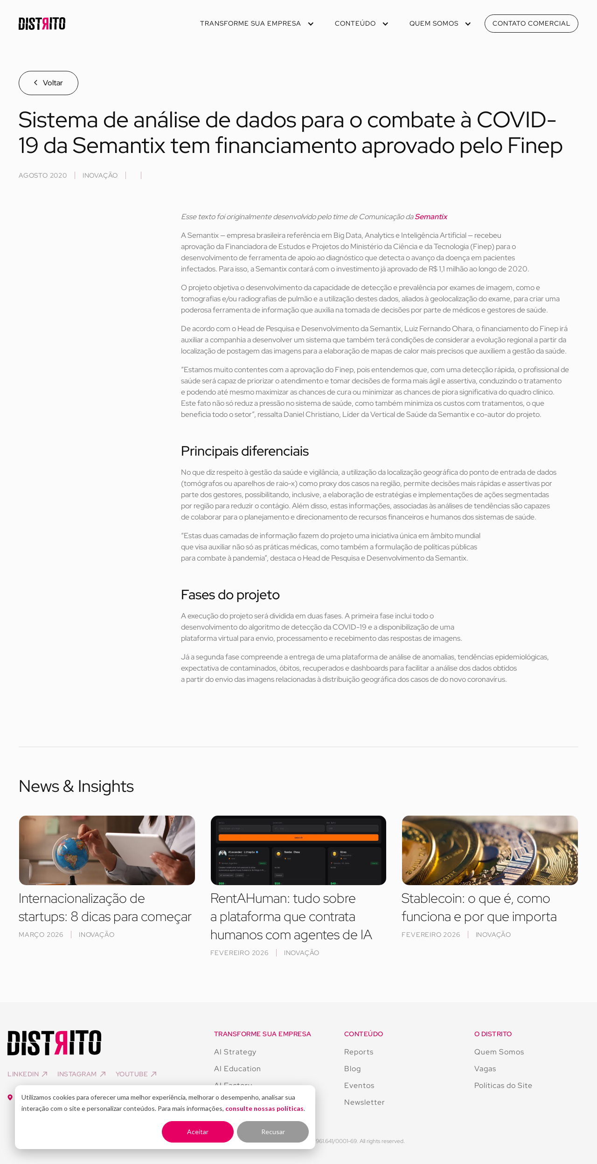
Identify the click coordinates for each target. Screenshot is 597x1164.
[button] (256, 23)
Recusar (273, 1132)
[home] (42, 23)
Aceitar (197, 1132)
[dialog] (165, 1117)
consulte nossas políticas (264, 1108)
